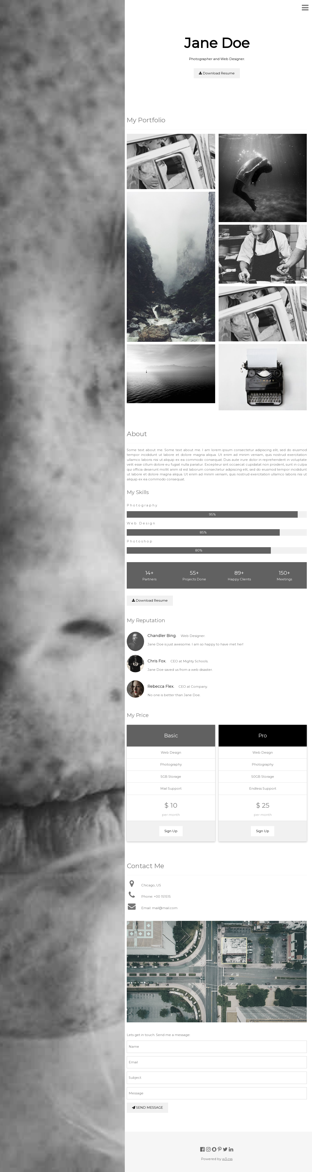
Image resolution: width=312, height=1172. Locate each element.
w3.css (229, 1152)
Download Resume (218, 73)
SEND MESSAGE (150, 1101)
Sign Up (173, 826)
